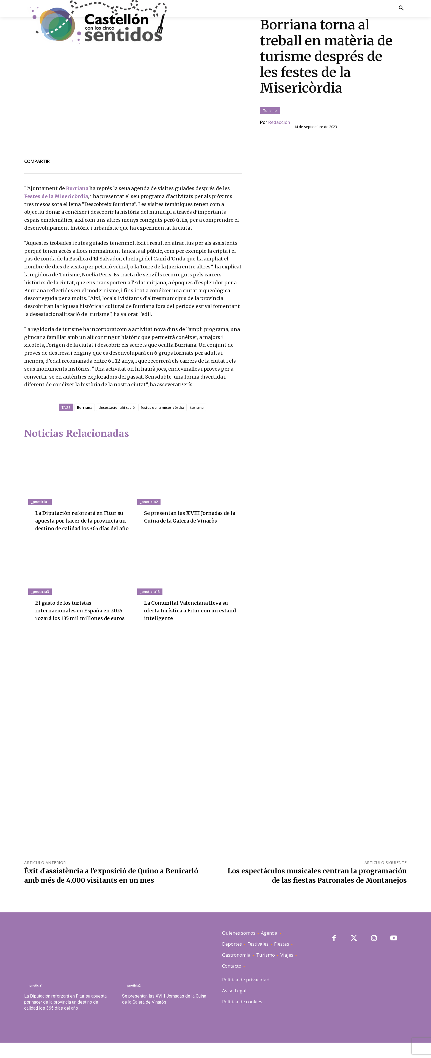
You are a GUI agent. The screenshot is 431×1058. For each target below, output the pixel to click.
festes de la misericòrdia (162, 407)
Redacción (279, 122)
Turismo (270, 110)
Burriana (77, 188)
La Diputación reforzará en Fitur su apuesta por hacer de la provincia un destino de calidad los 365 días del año (65, 1017)
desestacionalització (116, 407)
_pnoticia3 (40, 599)
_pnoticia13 (150, 599)
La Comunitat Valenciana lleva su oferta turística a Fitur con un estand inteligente (190, 618)
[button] (401, 8)
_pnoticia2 (149, 501)
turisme (197, 407)
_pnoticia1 (40, 501)
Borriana (84, 407)
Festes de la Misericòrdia (56, 196)
